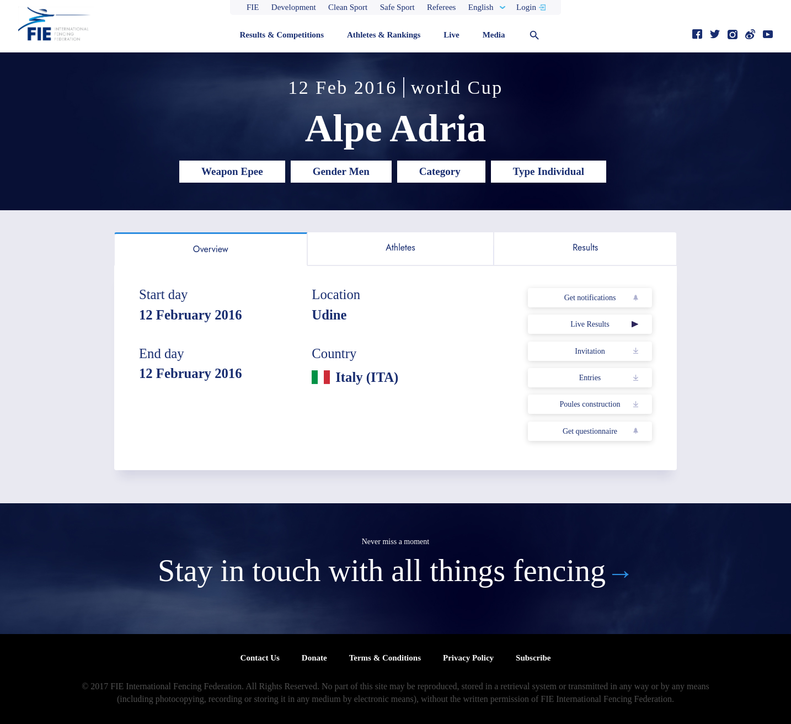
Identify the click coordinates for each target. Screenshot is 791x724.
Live (451, 34)
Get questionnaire (590, 431)
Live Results (589, 324)
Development (293, 7)
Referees (441, 7)
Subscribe (533, 657)
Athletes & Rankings (383, 34)
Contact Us (260, 657)
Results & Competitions (281, 34)
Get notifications (590, 298)
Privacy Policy (468, 657)
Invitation (590, 351)
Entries (590, 378)
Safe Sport (397, 7)
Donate (314, 657)
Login (526, 7)
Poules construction (589, 404)
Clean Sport (347, 7)
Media (494, 34)
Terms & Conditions (385, 657)
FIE (253, 7)
